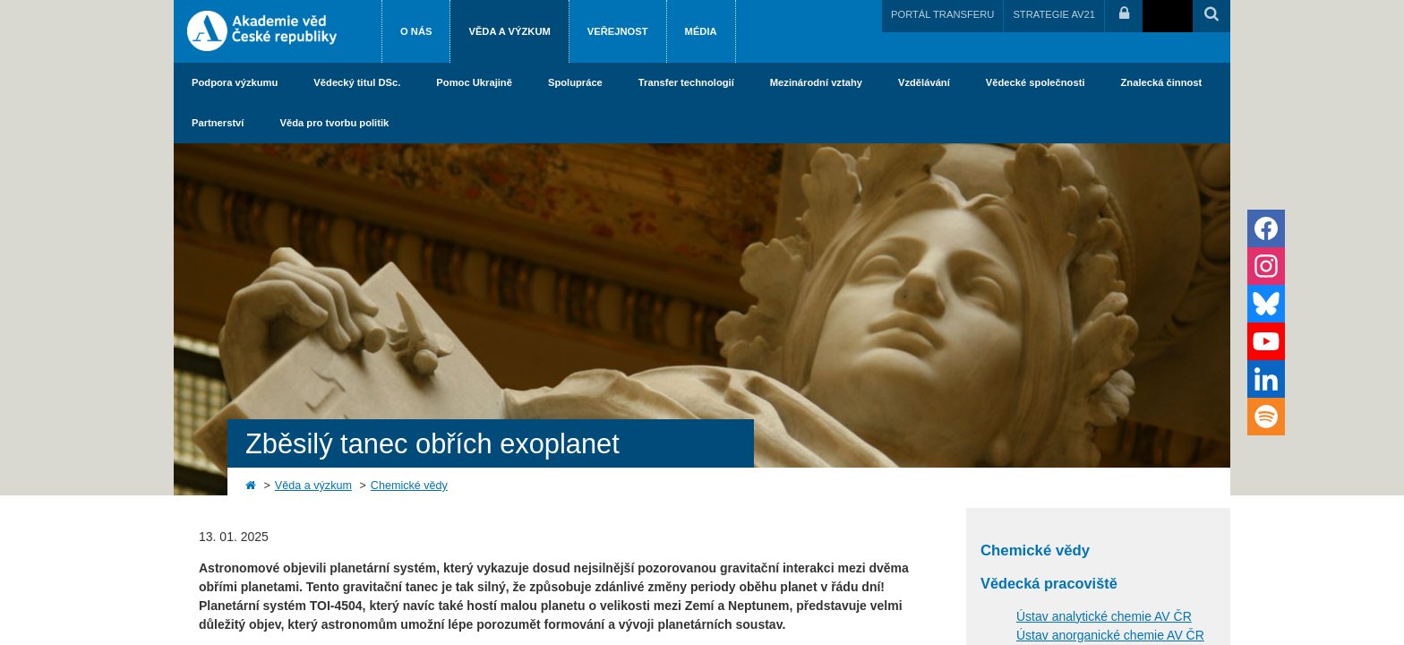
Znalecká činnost (1162, 82)
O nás (416, 31)
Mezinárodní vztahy (816, 82)
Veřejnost (617, 31)
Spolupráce (575, 82)
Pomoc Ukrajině (474, 82)
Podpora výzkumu (235, 82)
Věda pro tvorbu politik (334, 122)
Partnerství (218, 122)
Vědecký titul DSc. (356, 82)
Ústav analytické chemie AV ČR (1104, 616)
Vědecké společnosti (1035, 82)
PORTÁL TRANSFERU (942, 14)
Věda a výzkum (509, 31)
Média (701, 31)
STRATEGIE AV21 (1054, 14)
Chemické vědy (409, 485)
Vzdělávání (924, 82)
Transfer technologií (686, 82)
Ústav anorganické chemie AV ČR (1110, 635)
